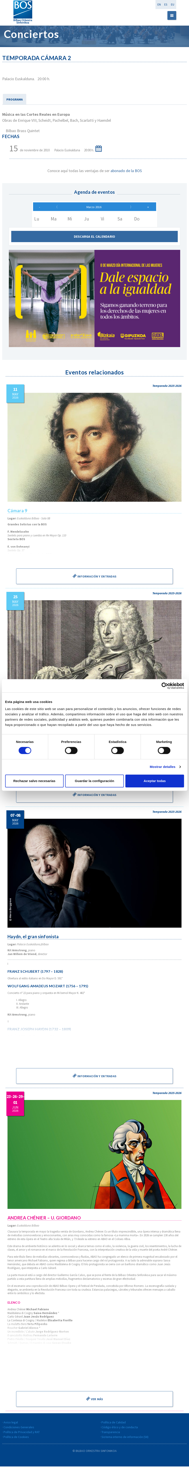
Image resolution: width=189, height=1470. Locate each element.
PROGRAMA (14, 99)
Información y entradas (94, 579)
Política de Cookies (16, 1440)
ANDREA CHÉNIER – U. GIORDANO (44, 1221)
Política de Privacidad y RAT (22, 1436)
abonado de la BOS (126, 170)
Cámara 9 (17, 514)
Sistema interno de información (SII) (124, 1440)
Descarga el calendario (94, 240)
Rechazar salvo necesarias (34, 781)
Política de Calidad (113, 1426)
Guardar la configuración (94, 781)
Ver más (94, 1402)
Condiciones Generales (19, 1431)
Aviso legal (11, 1426)
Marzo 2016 (93, 209)
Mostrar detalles (163, 767)
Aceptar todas (155, 781)
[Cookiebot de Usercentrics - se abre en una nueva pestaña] (164, 685)
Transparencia (110, 1436)
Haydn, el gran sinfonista (33, 940)
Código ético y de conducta (119, 1431)
